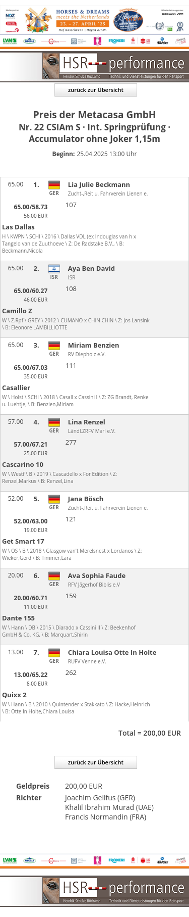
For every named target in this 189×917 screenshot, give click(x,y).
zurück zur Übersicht (95, 89)
